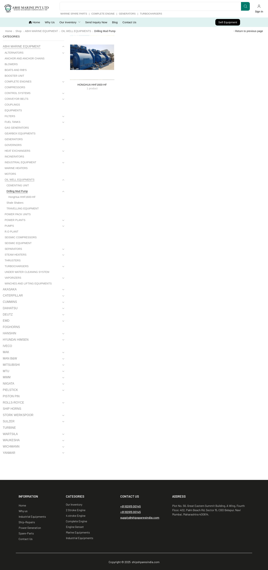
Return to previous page (249, 31)
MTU (6, 371)
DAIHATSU (10, 308)
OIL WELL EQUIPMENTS (76, 31)
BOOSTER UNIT (14, 75)
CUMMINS (10, 301)
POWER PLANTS (15, 220)
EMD (6, 320)
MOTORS (10, 173)
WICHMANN (11, 446)
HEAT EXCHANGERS (17, 150)
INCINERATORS (14, 156)
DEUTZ (8, 314)
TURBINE (9, 427)
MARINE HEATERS (16, 168)
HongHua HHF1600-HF (22, 196)
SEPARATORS (13, 248)
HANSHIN (9, 333)
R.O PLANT (11, 231)
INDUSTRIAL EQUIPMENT (20, 162)
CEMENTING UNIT (18, 185)
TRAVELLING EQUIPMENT (23, 208)
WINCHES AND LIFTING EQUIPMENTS (28, 283)
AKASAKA (10, 289)
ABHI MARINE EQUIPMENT (41, 31)
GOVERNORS (13, 145)
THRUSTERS (13, 260)
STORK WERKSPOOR (18, 415)
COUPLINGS (12, 104)
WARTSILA (10, 434)
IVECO (7, 346)
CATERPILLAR (13, 295)
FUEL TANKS (12, 121)
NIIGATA (8, 383)
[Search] (245, 6)
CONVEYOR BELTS (16, 98)
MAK (6, 352)
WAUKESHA (11, 440)
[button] (259, 9)
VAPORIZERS (13, 277)
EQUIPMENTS (13, 110)
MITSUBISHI (11, 364)
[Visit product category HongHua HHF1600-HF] (92, 57)
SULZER (9, 421)
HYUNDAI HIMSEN (15, 339)
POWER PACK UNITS (18, 214)
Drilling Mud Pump (17, 191)
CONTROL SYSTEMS (18, 93)
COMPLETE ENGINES (18, 81)
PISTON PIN (11, 396)
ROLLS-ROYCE (13, 402)
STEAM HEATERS (15, 254)
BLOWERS (11, 64)
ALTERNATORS (14, 52)
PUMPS (9, 225)
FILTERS (10, 116)
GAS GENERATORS (17, 127)
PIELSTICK (10, 389)
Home (8, 31)
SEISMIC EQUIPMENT (18, 243)
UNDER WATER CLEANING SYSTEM (27, 271)
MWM (7, 377)
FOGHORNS (11, 327)
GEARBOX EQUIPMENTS (20, 133)
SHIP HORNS (12, 408)
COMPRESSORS (15, 87)
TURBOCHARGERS (16, 266)
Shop (18, 31)
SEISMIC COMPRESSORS (21, 237)
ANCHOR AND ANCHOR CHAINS (24, 58)
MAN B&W (10, 358)
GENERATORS (14, 139)
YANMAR (9, 452)
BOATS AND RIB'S (16, 70)
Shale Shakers (15, 202)
